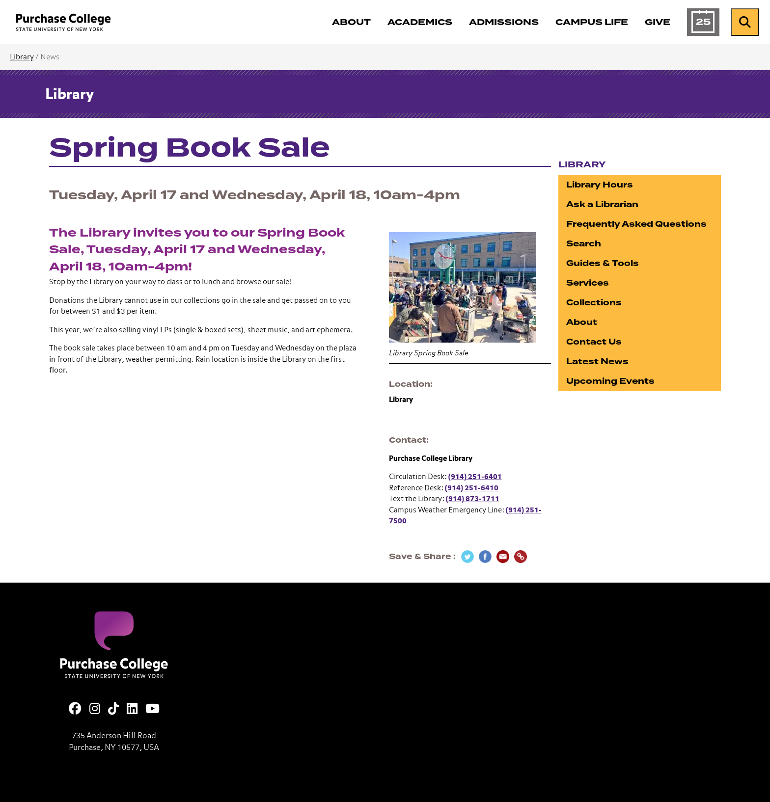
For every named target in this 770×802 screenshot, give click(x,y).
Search (583, 244)
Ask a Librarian (602, 204)
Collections (594, 302)
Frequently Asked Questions (636, 224)
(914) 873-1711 (472, 499)
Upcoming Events (610, 381)
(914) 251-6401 (475, 477)
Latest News (597, 361)
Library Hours (599, 185)
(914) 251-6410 (471, 488)
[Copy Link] (520, 556)
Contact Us (594, 342)
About (581, 322)
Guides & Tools (602, 263)
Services (587, 283)
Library (22, 57)
